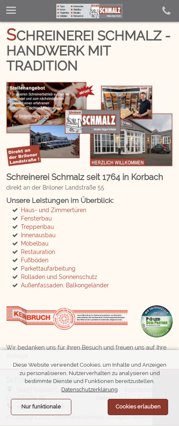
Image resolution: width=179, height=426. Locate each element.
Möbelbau (34, 243)
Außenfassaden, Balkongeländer (65, 285)
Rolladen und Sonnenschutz (59, 277)
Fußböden (34, 260)
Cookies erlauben (138, 406)
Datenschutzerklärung (89, 389)
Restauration (38, 251)
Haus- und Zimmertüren (53, 210)
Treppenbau (37, 226)
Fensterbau (36, 218)
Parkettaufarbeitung (48, 268)
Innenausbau (38, 235)
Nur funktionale (41, 406)
